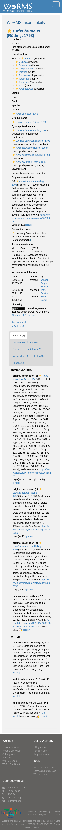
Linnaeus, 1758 (25, 113)
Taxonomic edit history (24, 272)
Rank (14, 101)
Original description (23, 177)
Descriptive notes (21, 229)
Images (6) (18, 363)
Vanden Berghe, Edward (45, 283)
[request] (26, 630)
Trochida (21, 72)
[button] (9, 31)
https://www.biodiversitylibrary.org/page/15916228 (32, 472)
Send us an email (13, 787)
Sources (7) (19, 335)
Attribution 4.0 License (23, 315)
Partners (6, 757)
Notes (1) (17, 349)
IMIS (43, 712)
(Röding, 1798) (30, 147)
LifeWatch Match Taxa (45, 771)
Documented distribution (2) (27, 342)
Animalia (27, 58)
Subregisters (9, 754)
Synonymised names (23, 126)
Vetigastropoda (24, 68)
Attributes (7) (34, 349)
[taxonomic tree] (19, 322)
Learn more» (57, 813)
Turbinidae (22, 78)
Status (15, 93)
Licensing (17, 304)
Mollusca (21, 62)
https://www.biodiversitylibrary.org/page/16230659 (31, 218)
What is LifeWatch (11, 750)
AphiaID (16, 39)
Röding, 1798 (29, 122)
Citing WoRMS (41, 747)
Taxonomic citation (22, 244)
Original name (19, 118)
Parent (15, 109)
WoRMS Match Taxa (44, 767)
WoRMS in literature (12, 764)
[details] (28, 225)
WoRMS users (9, 761)
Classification (19, 54)
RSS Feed (10, 794)
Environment (19, 169)
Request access (42, 754)
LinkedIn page (12, 797)
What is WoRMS (10, 747)
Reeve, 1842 (29, 162)
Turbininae (22, 82)
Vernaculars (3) (21, 356)
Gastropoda (23, 65)
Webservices (40, 774)
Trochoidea (22, 75)
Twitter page (11, 791)
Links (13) (39, 356)
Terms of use (40, 750)
